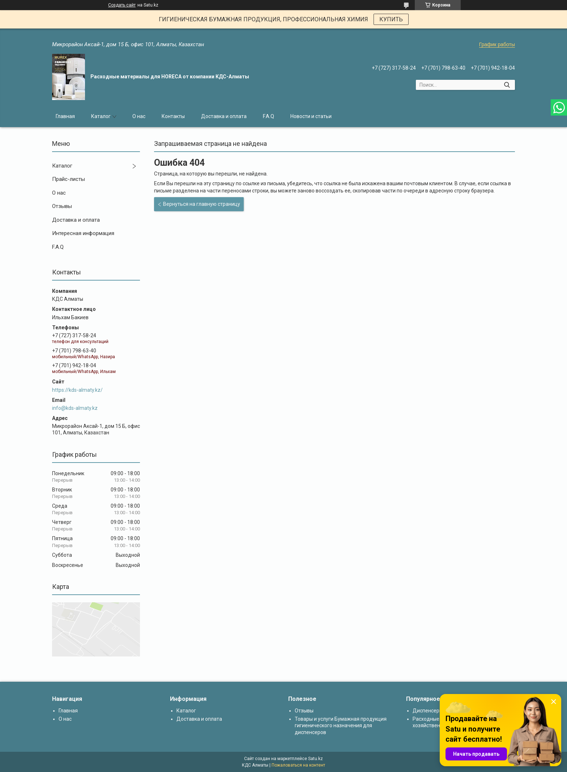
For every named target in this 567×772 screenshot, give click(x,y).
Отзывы (62, 206)
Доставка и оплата (224, 116)
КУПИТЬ (391, 19)
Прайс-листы (68, 179)
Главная (65, 116)
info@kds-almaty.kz (75, 408)
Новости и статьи (311, 116)
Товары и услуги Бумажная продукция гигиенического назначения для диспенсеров (341, 725)
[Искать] (507, 85)
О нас (138, 116)
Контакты (173, 116)
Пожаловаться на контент (298, 765)
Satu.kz (315, 758)
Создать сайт (122, 5)
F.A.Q (268, 116)
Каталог (101, 116)
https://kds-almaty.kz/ (77, 390)
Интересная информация (83, 233)
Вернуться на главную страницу (201, 204)
